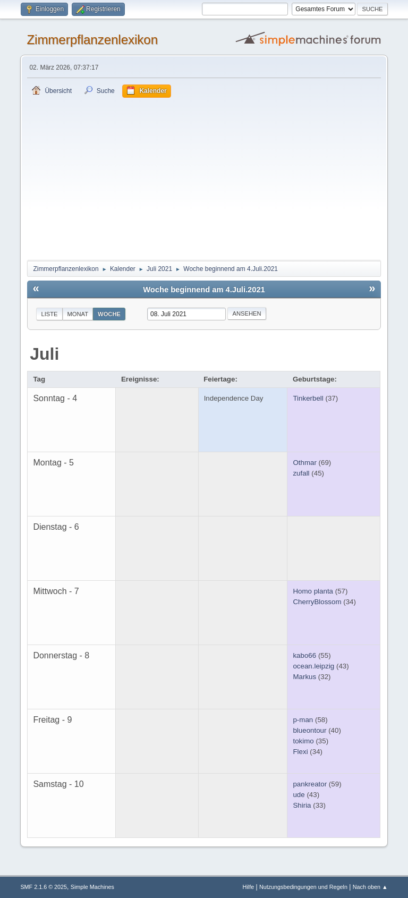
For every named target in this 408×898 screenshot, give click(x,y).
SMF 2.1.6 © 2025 (43, 887)
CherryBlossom (317, 602)
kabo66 (304, 655)
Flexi (300, 752)
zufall (301, 473)
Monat (78, 314)
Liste (49, 314)
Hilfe (248, 887)
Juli (44, 353)
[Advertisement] (204, 177)
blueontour (309, 730)
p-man (303, 720)
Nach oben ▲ (370, 887)
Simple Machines (92, 887)
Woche (109, 314)
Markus (304, 677)
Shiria (302, 805)
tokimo (303, 741)
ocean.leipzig (313, 666)
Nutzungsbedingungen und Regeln (303, 887)
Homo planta (313, 591)
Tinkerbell (308, 398)
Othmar (304, 463)
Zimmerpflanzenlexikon (92, 39)
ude (298, 795)
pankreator (310, 784)
